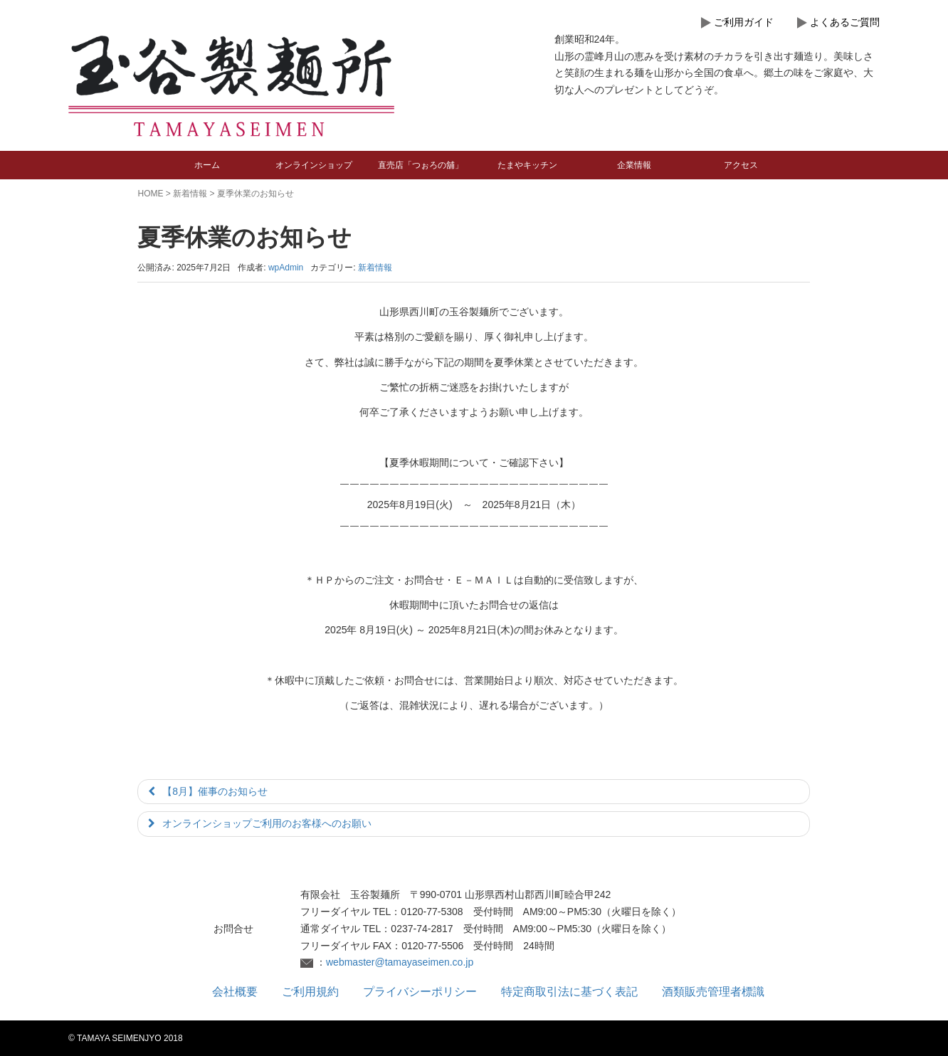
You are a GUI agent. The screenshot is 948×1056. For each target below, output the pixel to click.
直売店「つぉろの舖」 (420, 165)
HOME (150, 194)
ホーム (207, 165)
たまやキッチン (527, 165)
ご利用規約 (310, 992)
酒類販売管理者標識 (713, 992)
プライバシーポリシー (420, 992)
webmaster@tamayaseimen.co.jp (399, 962)
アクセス (741, 165)
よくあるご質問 (845, 22)
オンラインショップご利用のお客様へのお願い (267, 823)
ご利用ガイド (744, 22)
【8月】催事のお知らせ (215, 791)
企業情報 (634, 165)
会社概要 (235, 992)
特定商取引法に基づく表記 (569, 992)
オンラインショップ (313, 165)
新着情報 (190, 194)
